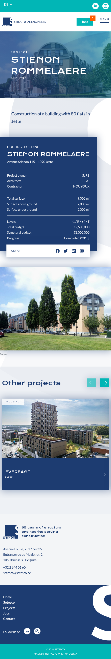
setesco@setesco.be (17, 573)
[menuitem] (95, 6)
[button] (104, 21)
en (6, 4)
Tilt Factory (53, 653)
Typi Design (70, 653)
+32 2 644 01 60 (14, 567)
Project (19, 52)
